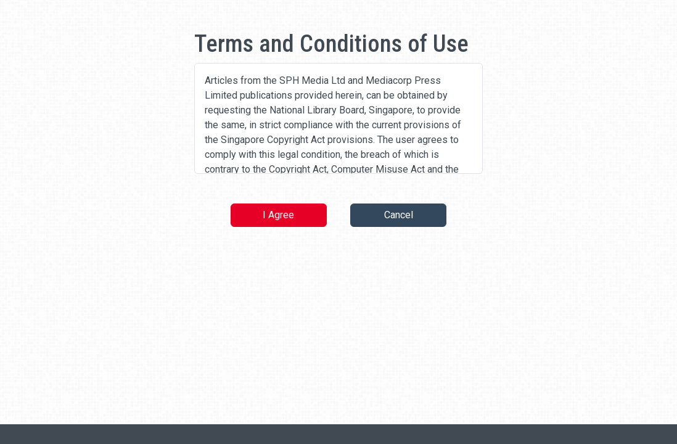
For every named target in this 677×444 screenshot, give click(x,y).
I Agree (278, 215)
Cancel (398, 215)
